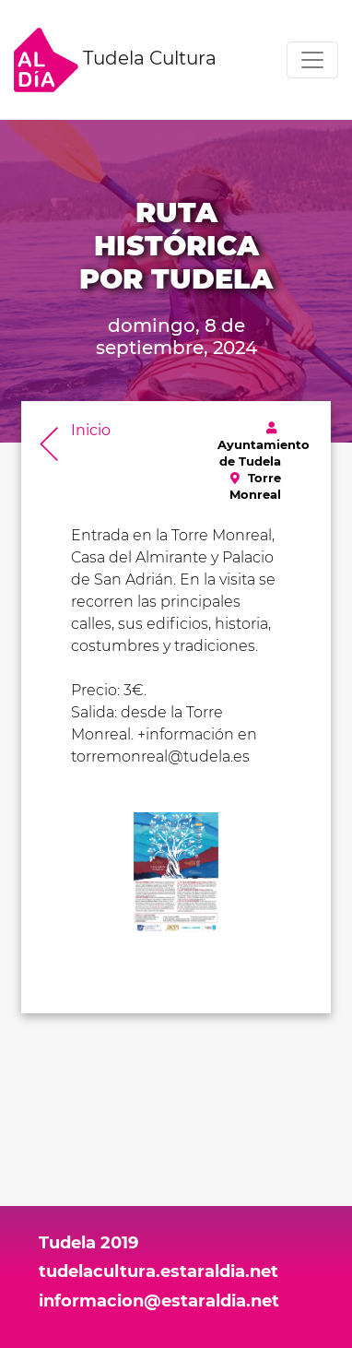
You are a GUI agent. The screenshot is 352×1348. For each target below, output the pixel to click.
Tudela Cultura (115, 60)
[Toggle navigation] (312, 59)
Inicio (91, 430)
